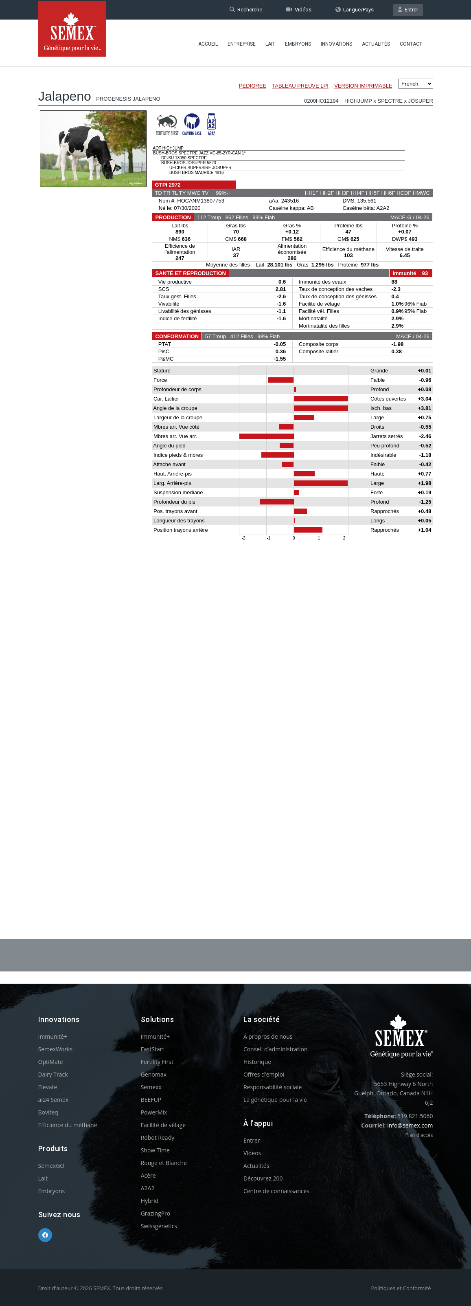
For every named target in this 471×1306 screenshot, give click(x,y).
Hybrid (150, 1201)
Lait (270, 43)
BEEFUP (151, 1099)
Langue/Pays (354, 10)
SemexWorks (55, 1049)
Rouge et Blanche (164, 1163)
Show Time (155, 1150)
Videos (252, 1153)
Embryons (298, 43)
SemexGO (51, 1165)
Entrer (408, 10)
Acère (148, 1175)
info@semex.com (410, 1125)
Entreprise (242, 43)
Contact (411, 43)
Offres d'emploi (264, 1074)
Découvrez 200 (263, 1178)
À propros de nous (268, 1036)
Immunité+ (52, 1036)
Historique (257, 1062)
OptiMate (50, 1062)
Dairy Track (53, 1074)
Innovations (336, 43)
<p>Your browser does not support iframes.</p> (235, 480)
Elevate (47, 1087)
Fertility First (157, 1062)
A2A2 (148, 1188)
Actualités (376, 43)
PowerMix (154, 1112)
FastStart (152, 1049)
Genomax (153, 1074)
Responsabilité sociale (272, 1087)
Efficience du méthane (67, 1125)
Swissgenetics (159, 1226)
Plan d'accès (419, 1135)
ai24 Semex (53, 1099)
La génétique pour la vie (275, 1099)
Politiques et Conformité (401, 1288)
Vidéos (298, 10)
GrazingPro (156, 1213)
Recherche (246, 10)
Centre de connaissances (276, 1191)
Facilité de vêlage (163, 1125)
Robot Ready (158, 1137)
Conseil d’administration (275, 1049)
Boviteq (48, 1112)
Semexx (151, 1087)
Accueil (208, 43)
